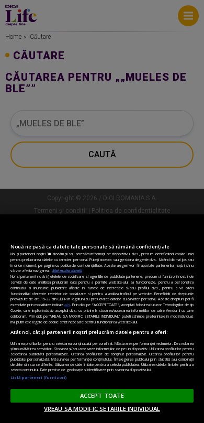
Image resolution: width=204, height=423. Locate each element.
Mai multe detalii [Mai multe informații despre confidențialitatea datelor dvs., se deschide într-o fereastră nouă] (67, 270)
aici (67, 304)
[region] (102, 318)
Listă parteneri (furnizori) (38, 377)
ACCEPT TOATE (102, 395)
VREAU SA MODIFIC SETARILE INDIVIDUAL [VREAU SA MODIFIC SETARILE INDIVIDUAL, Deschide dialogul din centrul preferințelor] (102, 409)
